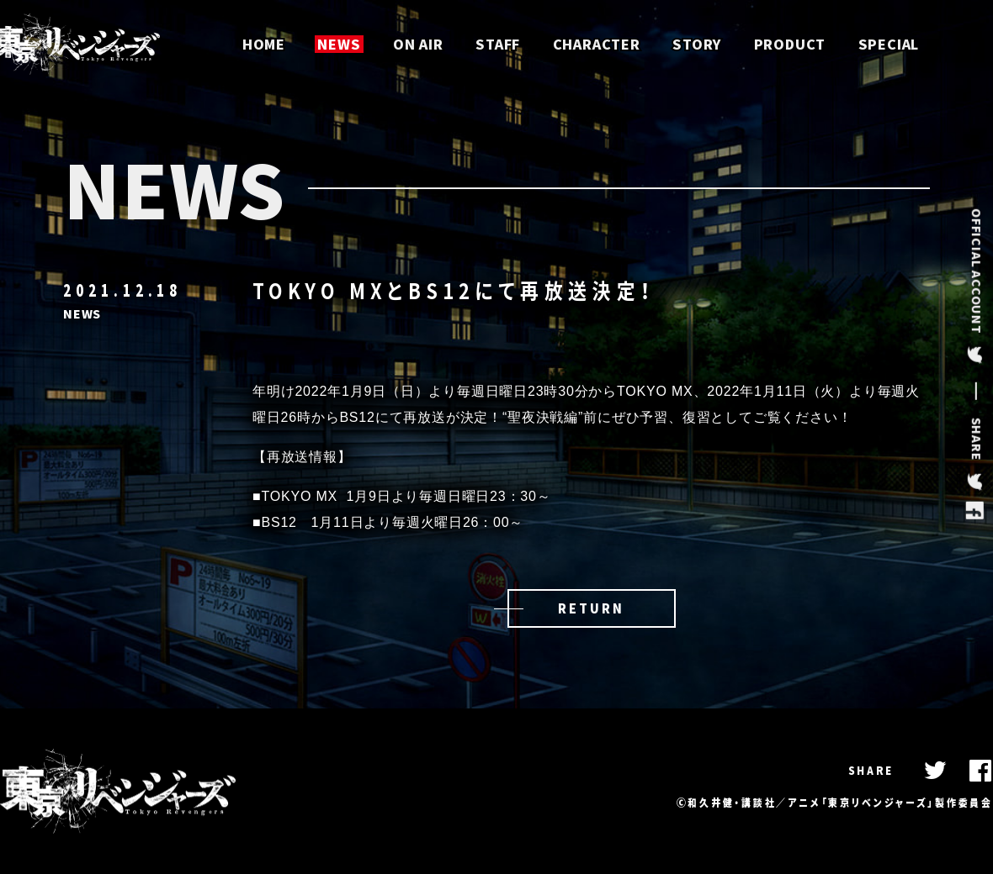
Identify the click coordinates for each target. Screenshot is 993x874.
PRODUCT (790, 44)
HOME (263, 44)
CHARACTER (596, 44)
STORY (696, 44)
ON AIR (418, 44)
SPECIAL (889, 44)
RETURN (591, 608)
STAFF (497, 44)
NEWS (338, 44)
